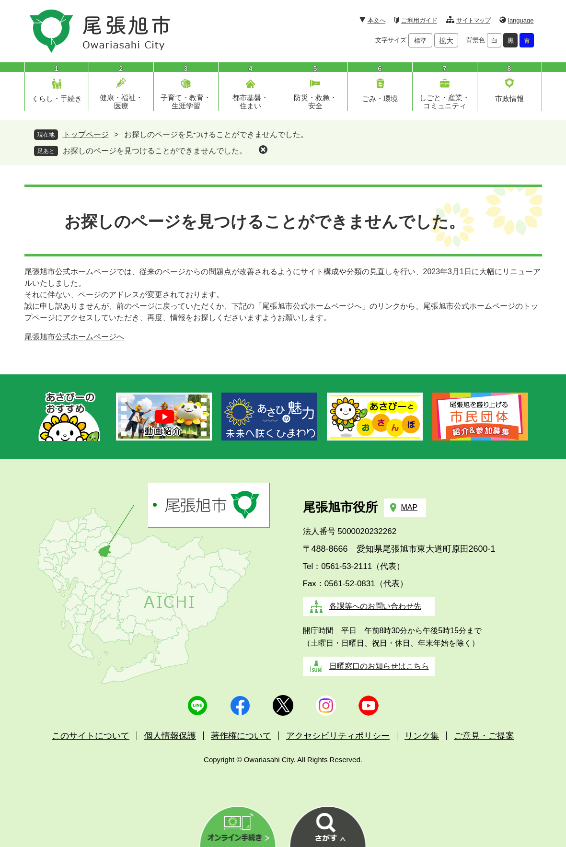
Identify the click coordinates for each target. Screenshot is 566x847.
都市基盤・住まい (250, 101)
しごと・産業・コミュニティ (444, 101)
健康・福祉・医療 (121, 101)
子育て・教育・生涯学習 (186, 101)
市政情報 (509, 98)
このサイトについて (90, 736)
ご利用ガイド (419, 20)
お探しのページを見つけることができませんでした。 (155, 151)
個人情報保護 (170, 736)
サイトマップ (473, 20)
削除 (263, 149)
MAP (409, 507)
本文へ (376, 20)
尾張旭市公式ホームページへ (74, 337)
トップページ (86, 134)
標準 (420, 40)
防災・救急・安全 (315, 101)
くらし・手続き (57, 98)
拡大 (446, 40)
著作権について (241, 736)
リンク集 (421, 736)
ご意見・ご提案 (484, 736)
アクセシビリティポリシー (338, 736)
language (521, 20)
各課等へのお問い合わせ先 (375, 606)
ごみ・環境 (380, 98)
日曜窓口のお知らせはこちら (379, 666)
